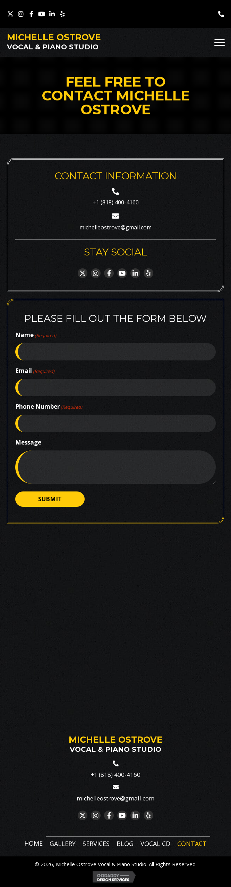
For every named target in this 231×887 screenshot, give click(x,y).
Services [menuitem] (96, 843)
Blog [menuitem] (125, 843)
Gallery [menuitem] (63, 843)
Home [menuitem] (33, 843)
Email (34, 371)
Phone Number (48, 406)
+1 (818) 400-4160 (116, 202)
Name (35, 335)
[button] (10, 13)
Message (28, 442)
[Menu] (220, 43)
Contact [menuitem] (192, 843)
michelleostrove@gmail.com (115, 227)
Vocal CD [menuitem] (155, 843)
